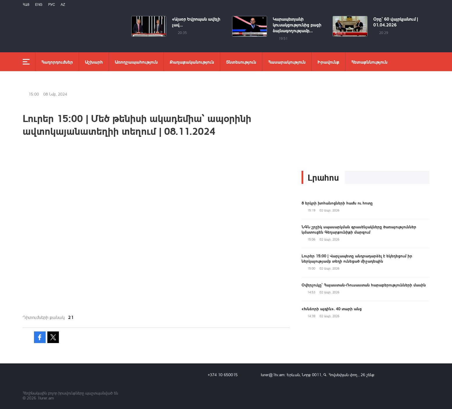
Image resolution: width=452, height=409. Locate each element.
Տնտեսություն (241, 62)
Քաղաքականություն (192, 62)
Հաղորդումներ (57, 62)
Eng (38, 4)
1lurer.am (45, 397)
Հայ (26, 4)
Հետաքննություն (369, 62)
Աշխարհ (94, 62)
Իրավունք (328, 62)
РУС (51, 4)
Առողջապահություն (136, 62)
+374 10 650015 (223, 374)
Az (63, 4)
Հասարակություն (287, 62)
